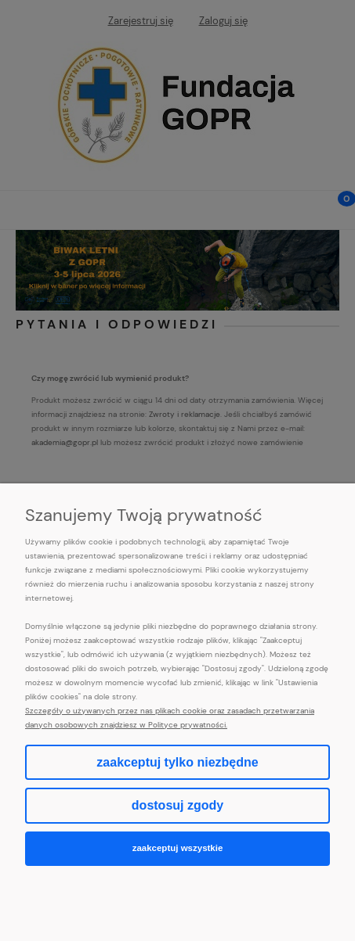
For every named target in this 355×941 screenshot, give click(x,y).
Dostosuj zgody (177, 805)
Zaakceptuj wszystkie (177, 848)
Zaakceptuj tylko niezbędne (177, 762)
